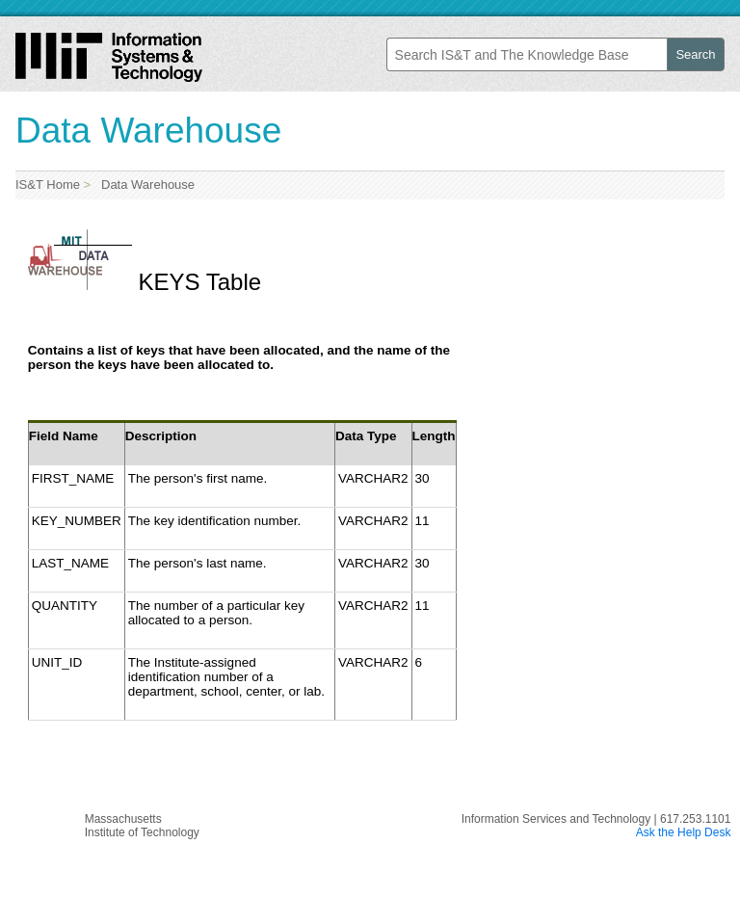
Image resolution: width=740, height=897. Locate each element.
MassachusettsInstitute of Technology (142, 825)
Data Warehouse (144, 184)
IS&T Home (47, 184)
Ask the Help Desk (683, 832)
